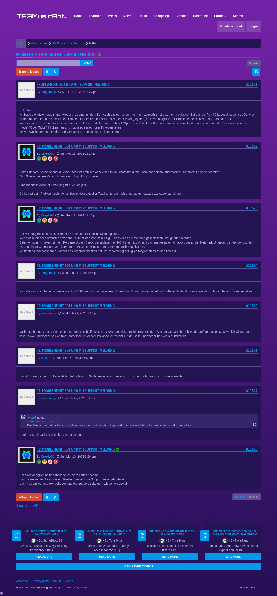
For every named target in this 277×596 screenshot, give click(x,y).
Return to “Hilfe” (28, 505)
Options (240, 496)
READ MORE (44, 556)
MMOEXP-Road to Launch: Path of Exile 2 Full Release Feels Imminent (109, 533)
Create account (231, 26)
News (127, 16)
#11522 (252, 146)
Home (78, 16)
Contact (181, 16)
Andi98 (45, 358)
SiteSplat (57, 587)
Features (95, 16)
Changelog (161, 16)
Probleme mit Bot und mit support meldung (56, 54)
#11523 (252, 208)
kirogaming (48, 92)
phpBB (84, 587)
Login (253, 26)
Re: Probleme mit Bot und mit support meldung (76, 146)
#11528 (252, 449)
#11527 (252, 391)
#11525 (252, 306)
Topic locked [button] (29, 71)
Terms (69, 581)
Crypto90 (47, 153)
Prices (112, 16)
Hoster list (200, 16)
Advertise (22, 581)
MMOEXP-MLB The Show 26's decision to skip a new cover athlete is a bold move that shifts (235, 534)
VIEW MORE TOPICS (138, 566)
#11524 (252, 265)
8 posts (253, 63)
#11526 (252, 350)
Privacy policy (41, 581)
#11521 (252, 84)
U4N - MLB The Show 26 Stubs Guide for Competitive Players (46, 533)
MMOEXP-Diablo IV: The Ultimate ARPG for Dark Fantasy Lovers (172, 533)
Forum (142, 16)
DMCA (57, 581)
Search (239, 16)
